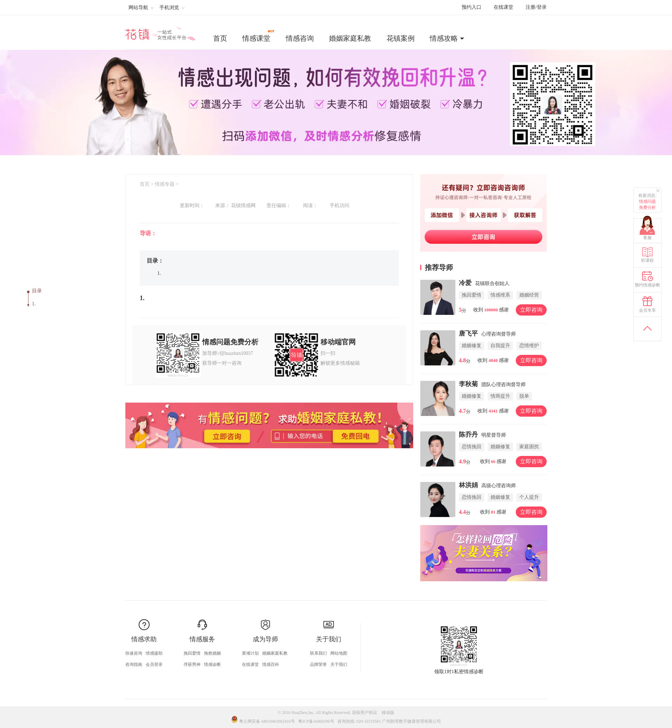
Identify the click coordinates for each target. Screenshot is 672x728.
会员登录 (154, 664)
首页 (220, 38)
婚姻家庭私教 (350, 38)
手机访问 (339, 205)
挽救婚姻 (212, 653)
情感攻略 (444, 38)
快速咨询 (133, 653)
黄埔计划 (250, 653)
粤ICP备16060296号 (316, 721)
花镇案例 (401, 38)
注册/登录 (536, 7)
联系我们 (318, 653)
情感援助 (154, 653)
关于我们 (338, 664)
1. (34, 303)
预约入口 (471, 7)
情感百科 (270, 664)
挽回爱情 (192, 653)
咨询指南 (133, 664)
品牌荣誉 (318, 664)
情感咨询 (300, 38)
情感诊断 (212, 664)
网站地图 (338, 653)
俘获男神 (192, 664)
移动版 (388, 712)
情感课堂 (259, 35)
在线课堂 (503, 7)
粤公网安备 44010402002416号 (263, 721)
